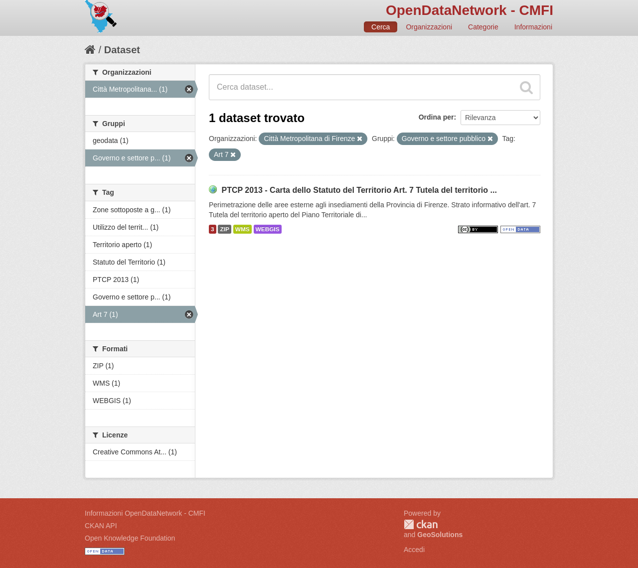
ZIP (224, 229)
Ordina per (436, 117)
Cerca (380, 27)
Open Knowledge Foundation (130, 538)
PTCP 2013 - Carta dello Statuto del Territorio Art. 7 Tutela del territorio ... (358, 190)
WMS (242, 229)
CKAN (421, 524)
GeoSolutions (440, 535)
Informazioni (533, 27)
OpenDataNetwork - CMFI (469, 10)
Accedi (414, 550)
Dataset (122, 49)
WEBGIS (268, 229)
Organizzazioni (429, 27)
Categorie (483, 27)
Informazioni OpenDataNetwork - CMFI (145, 513)
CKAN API (101, 526)
